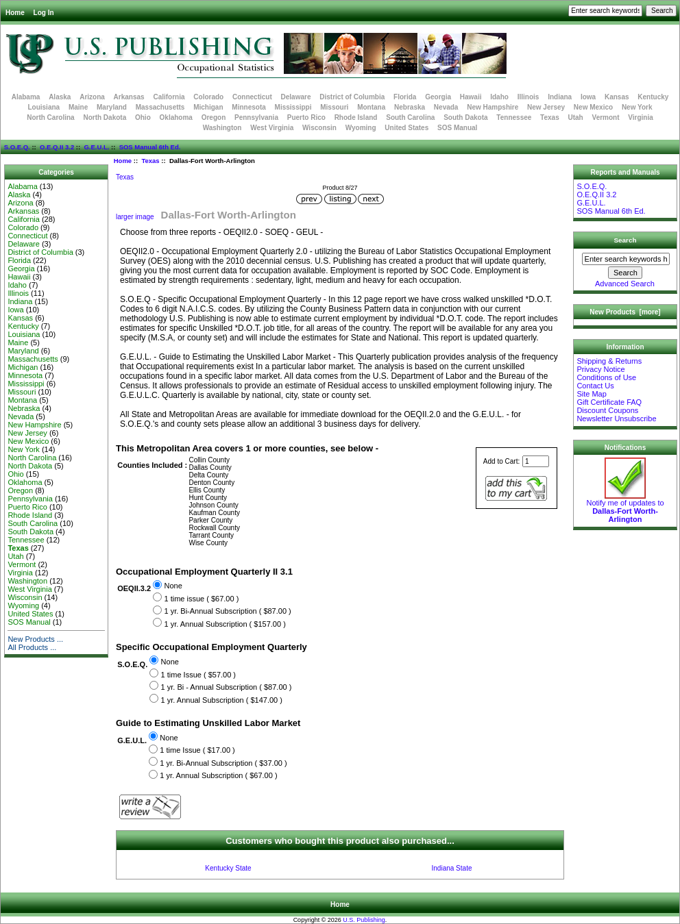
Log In (44, 12)
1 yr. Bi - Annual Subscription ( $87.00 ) (226, 687)
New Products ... (35, 639)
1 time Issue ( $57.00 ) (198, 675)
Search (625, 240)
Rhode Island (356, 117)
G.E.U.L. (96, 147)
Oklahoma (176, 117)
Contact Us (595, 386)
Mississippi (293, 107)
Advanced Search (625, 283)
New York (637, 107)
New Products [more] (625, 312)
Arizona (92, 97)
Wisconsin (319, 128)
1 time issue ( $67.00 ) (201, 599)
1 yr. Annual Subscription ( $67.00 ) (218, 776)
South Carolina (410, 117)
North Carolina (50, 117)
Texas (150, 160)
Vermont (606, 117)
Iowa (588, 97)
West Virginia (271, 128)
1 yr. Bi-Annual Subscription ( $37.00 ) (223, 763)
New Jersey (546, 107)
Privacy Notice (600, 369)
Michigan (208, 107)
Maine (78, 107)
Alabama (26, 97)
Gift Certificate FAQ (609, 402)
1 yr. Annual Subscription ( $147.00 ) (221, 700)
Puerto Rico (306, 117)
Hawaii (471, 97)
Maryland (112, 107)
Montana (371, 107)
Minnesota (248, 107)
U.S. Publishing (364, 919)
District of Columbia (352, 97)
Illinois (528, 97)
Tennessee (513, 117)
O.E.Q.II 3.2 (57, 147)
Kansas (617, 97)
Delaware (296, 97)
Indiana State (452, 868)
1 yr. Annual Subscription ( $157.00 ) (224, 624)
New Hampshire (492, 107)
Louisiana (43, 107)
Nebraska (409, 107)
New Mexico (593, 107)
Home (15, 12)
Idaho (499, 97)
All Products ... (32, 647)
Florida (404, 97)
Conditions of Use (606, 377)
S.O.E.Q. (17, 147)
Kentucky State (228, 868)
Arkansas (129, 97)
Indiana (560, 97)
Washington (222, 128)
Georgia (438, 97)
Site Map (591, 394)
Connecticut (252, 97)
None (173, 586)
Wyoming (360, 128)
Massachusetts (160, 107)
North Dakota (104, 117)
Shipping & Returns (609, 361)
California (168, 97)
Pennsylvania (256, 117)
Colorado (208, 97)
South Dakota (465, 117)
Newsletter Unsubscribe (616, 418)
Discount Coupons (607, 410)
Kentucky (653, 97)
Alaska (60, 97)
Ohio (143, 117)
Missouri (334, 107)
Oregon (214, 117)
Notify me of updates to (625, 507)
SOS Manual (457, 128)
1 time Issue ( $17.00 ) (197, 751)
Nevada (446, 107)
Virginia (640, 117)
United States (406, 128)
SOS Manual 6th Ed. (150, 147)
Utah (575, 117)
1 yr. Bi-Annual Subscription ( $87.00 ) (227, 612)
